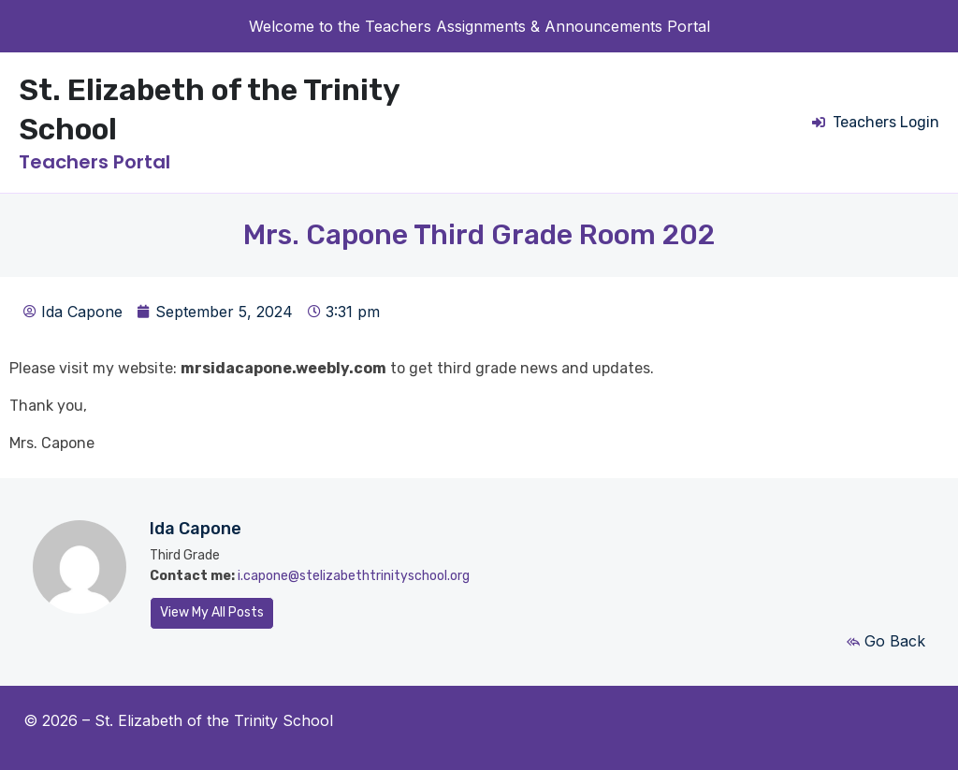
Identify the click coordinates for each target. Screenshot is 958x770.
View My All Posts (212, 612)
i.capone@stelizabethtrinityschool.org (354, 576)
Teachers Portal (94, 162)
